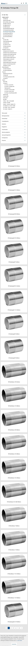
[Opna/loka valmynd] (26, 3)
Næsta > (22, 628)
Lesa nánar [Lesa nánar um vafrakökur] (19, 640)
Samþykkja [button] (14, 644)
